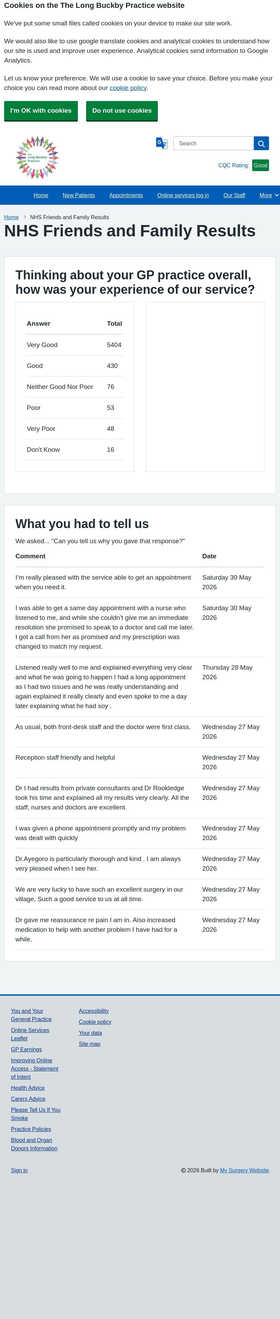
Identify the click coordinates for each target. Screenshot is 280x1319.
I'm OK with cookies (41, 110)
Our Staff (234, 195)
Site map (90, 1044)
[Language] (162, 143)
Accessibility (94, 1011)
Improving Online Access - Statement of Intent (34, 1069)
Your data (90, 1033)
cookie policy (128, 88)
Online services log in (183, 195)
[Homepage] (82, 157)
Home (41, 195)
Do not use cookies (122, 110)
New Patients (79, 195)
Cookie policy (95, 1022)
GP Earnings (26, 1049)
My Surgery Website (244, 1170)
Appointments (126, 195)
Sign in (19, 1170)
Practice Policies (31, 1129)
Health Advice (28, 1088)
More (270, 195)
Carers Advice (28, 1099)
